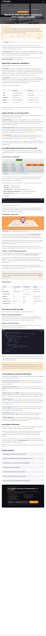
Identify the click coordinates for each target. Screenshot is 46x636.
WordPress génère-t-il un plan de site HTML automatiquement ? (16, 463)
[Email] (22, 502)
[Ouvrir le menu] (43, 2)
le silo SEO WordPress (31, 132)
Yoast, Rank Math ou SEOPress (33, 73)
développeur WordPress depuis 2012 (15, 426)
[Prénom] (11, 502)
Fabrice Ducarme (13, 19)
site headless (20, 439)
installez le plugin (18, 177)
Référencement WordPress (13, 9)
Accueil (8, 9)
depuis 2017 (23, 57)
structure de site (24, 138)
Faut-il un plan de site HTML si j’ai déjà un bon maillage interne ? (16, 480)
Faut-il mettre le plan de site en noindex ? (11, 467)
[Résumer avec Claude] (24, 37)
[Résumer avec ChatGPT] (12, 37)
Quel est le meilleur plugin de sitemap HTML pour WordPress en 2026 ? (18, 458)
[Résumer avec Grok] (34, 37)
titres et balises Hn (27, 382)
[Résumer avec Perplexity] (18, 37)
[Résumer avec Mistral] (29, 37)
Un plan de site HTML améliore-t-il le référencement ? (14, 471)
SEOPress (12, 253)
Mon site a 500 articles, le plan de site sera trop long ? (14, 476)
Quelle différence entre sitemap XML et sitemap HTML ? (15, 454)
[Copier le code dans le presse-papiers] (41, 199)
